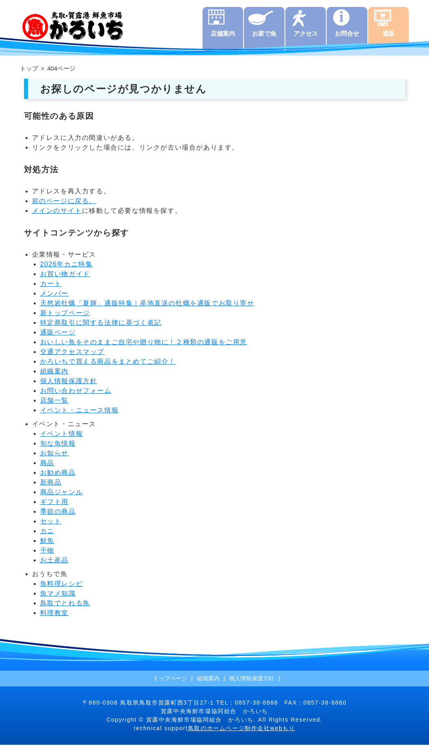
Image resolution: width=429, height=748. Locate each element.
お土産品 (54, 563)
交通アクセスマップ (72, 354)
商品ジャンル (61, 495)
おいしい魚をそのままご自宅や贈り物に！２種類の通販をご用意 (143, 345)
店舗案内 (223, 36)
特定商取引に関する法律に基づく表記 (101, 325)
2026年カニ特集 (66, 267)
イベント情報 (61, 436)
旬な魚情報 (58, 446)
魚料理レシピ (61, 586)
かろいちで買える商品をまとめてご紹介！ (108, 364)
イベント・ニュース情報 (79, 413)
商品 (47, 466)
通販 (388, 36)
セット (51, 524)
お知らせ (54, 456)
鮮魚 (47, 543)
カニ (47, 534)
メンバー (54, 296)
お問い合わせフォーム (76, 393)
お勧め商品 (58, 475)
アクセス (305, 36)
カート (51, 286)
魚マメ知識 (58, 596)
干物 (47, 553)
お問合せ (347, 36)
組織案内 (54, 374)
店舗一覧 (54, 403)
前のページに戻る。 (64, 204)
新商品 (51, 485)
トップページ (170, 681)
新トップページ (65, 316)
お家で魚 (264, 36)
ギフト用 (54, 505)
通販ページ (58, 335)
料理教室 (54, 616)
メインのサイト (57, 213)
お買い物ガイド (65, 277)
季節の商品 (58, 514)
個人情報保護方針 (68, 384)
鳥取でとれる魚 (65, 606)
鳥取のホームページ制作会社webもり (241, 731)
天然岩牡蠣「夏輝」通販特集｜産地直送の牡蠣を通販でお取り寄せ (147, 306)
